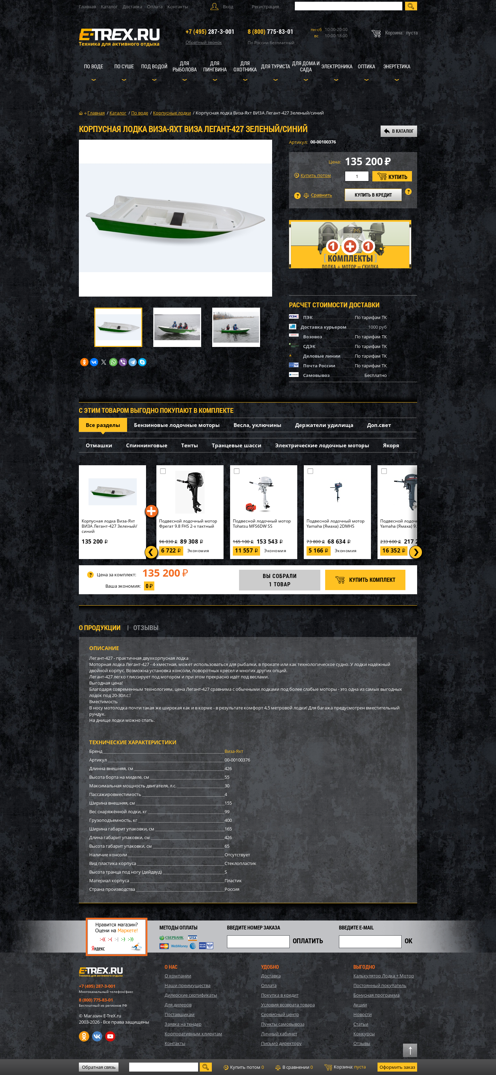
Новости (362, 1014)
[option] (175, 218)
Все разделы (103, 424)
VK (97, 1036)
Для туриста (275, 66)
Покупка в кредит (280, 995)
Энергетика (396, 66)
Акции (360, 1005)
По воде (93, 66)
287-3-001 (210, 31)
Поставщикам (180, 1014)
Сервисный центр (280, 1014)
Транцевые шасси (236, 445)
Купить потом (312, 175)
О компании (178, 976)
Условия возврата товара (288, 1005)
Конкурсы (364, 1034)
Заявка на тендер (183, 1024)
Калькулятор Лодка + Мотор (383, 976)
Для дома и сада (306, 66)
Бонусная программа (376, 995)
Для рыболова (185, 66)
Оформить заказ (397, 1067)
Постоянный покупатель (379, 985)
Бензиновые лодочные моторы (177, 424)
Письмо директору (281, 1043)
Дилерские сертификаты (191, 995)
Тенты (189, 445)
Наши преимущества (187, 985)
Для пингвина (215, 66)
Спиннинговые (146, 445)
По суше (124, 66)
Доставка (132, 6)
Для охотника (245, 66)
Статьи (360, 1024)
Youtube (110, 1036)
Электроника (336, 66)
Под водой (154, 66)
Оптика (366, 66)
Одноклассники (84, 1036)
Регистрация (265, 6)
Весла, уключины (257, 424)
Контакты (177, 6)
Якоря (391, 445)
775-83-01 (270, 31)
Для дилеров (178, 1005)
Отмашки (99, 445)
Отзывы (361, 1043)
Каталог (109, 6)
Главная (87, 6)
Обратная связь (99, 1067)
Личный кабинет (279, 1034)
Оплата (155, 6)
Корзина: (345, 1067)
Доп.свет (379, 424)
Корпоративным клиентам (193, 1034)
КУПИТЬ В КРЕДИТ (373, 194)
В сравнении (294, 1067)
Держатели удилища (324, 424)
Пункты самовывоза (282, 1024)
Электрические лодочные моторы (322, 445)
